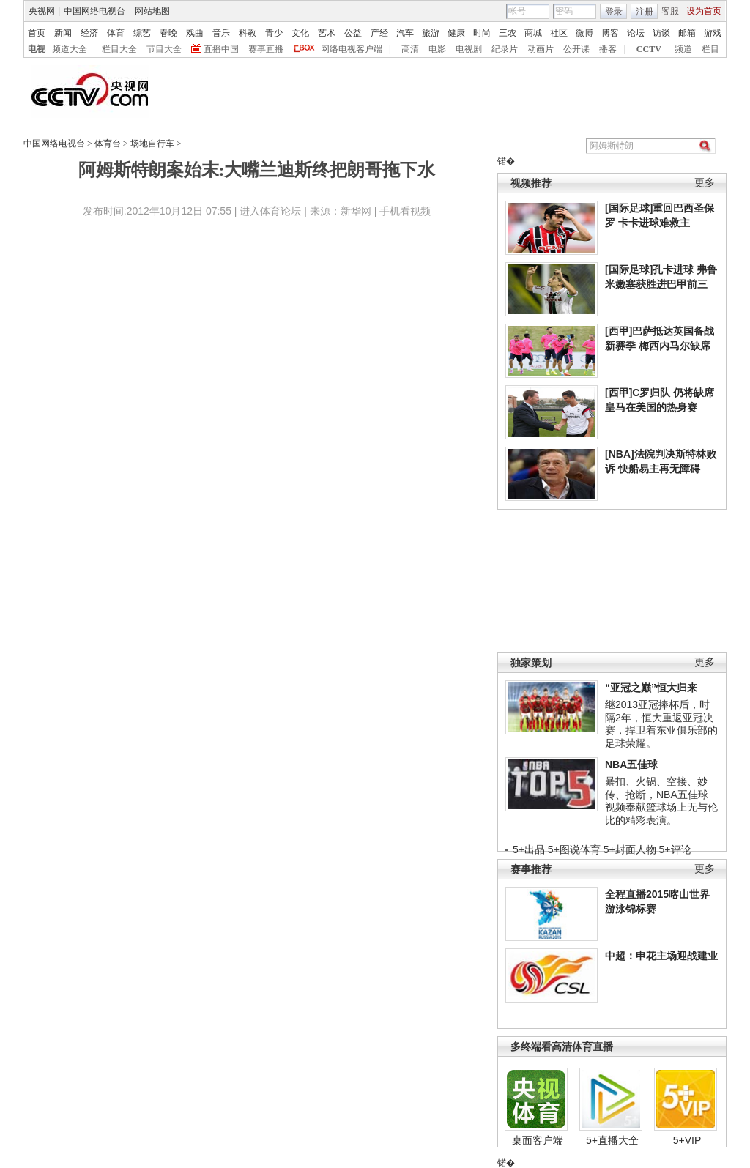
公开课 (576, 49)
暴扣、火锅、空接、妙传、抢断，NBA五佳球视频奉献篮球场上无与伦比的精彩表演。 (661, 800)
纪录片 (504, 49)
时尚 (482, 33)
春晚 (168, 33)
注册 (644, 12)
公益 (353, 33)
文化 (300, 33)
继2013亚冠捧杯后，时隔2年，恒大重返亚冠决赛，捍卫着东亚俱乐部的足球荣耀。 (661, 724)
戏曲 (195, 33)
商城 (533, 33)
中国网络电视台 (94, 11)
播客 (608, 49)
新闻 (63, 33)
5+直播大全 (612, 1140)
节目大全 (164, 49)
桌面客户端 (537, 1140)
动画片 (540, 49)
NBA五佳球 (631, 764)
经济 (89, 33)
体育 (116, 33)
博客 (610, 33)
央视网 (42, 11)
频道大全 (69, 49)
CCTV (648, 49)
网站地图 (152, 11)
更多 (704, 182)
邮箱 (687, 33)
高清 (410, 49)
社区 (559, 33)
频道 (683, 49)
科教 (247, 33)
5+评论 (675, 849)
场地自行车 (152, 143)
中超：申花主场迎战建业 (661, 955)
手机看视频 (405, 211)
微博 (584, 33)
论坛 (636, 33)
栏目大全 (119, 49)
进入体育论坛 (270, 211)
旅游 (430, 33)
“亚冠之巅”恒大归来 (651, 687)
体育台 (107, 143)
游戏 (712, 33)
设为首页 (703, 11)
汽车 (405, 33)
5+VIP (687, 1140)
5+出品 (529, 849)
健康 (456, 33)
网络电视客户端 (351, 49)
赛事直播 (265, 49)
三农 (507, 33)
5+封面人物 (630, 849)
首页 (36, 33)
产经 (379, 33)
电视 (36, 49)
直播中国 (221, 49)
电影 (437, 49)
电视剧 (469, 49)
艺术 (326, 33)
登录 (614, 12)
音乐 (221, 33)
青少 (274, 33)
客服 (670, 11)
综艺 (142, 33)
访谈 (661, 33)
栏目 (710, 49)
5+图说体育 (574, 849)
